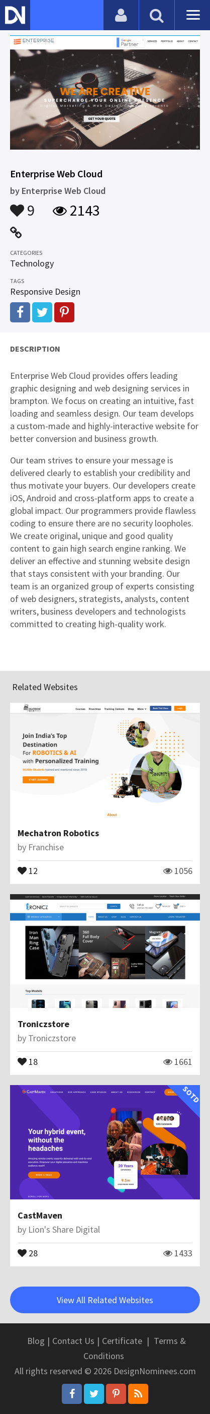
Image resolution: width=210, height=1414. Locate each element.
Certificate (122, 1340)
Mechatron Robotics (58, 833)
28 (28, 1252)
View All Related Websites (105, 1300)
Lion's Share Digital (64, 1229)
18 (28, 1061)
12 (28, 870)
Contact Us (73, 1340)
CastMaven (40, 1215)
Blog (36, 1340)
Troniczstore (43, 1024)
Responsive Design (45, 291)
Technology (32, 263)
